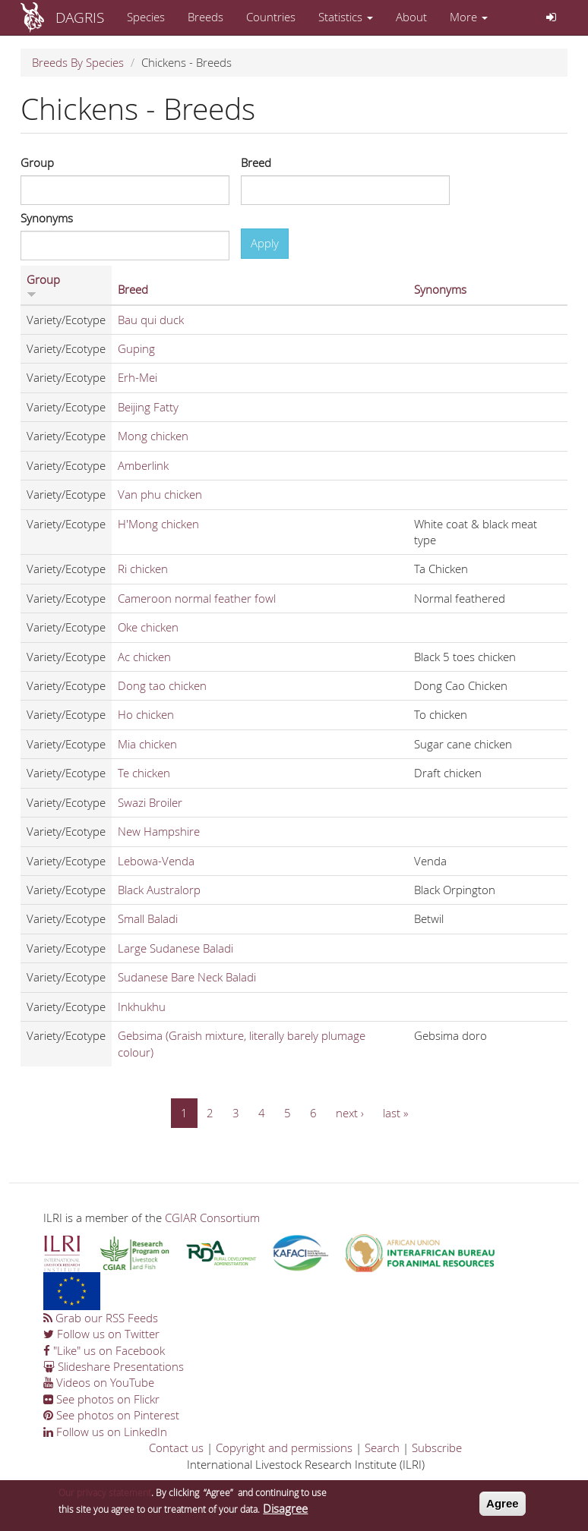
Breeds (205, 16)
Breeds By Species (78, 62)
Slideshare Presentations (113, 1366)
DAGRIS (79, 17)
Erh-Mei (137, 377)
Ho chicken (146, 714)
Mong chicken (153, 435)
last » (395, 1112)
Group (37, 162)
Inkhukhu (142, 1006)
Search (382, 1447)
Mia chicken (147, 743)
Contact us (176, 1447)
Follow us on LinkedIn (105, 1431)
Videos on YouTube (98, 1382)
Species (146, 16)
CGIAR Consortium (212, 1217)
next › (350, 1112)
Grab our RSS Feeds (100, 1317)
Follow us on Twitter (101, 1333)
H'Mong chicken (158, 523)
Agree (502, 1503)
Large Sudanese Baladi (175, 948)
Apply (265, 242)
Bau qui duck (151, 319)
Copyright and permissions (284, 1447)
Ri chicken (143, 568)
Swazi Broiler (150, 802)
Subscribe (437, 1447)
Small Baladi (148, 918)
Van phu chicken (160, 494)
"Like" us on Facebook (104, 1350)
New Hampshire (159, 831)
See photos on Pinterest (111, 1414)
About (411, 16)
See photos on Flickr (101, 1399)
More (469, 16)
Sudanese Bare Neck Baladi (187, 976)
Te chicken (144, 772)
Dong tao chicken (162, 685)
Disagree (285, 1508)
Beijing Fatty (148, 406)
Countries (271, 16)
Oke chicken (148, 627)
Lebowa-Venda (156, 860)
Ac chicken (144, 656)
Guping (136, 348)
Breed (256, 162)
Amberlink (143, 465)
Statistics (345, 16)
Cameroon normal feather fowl (197, 598)
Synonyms (47, 217)
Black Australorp (159, 889)
